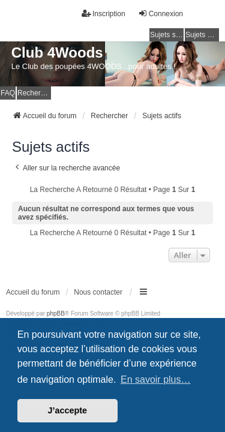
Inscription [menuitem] (103, 13)
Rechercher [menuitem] (34, 93)
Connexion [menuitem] (160, 13)
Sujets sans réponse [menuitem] (167, 35)
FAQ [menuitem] (8, 93)
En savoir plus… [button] (156, 379)
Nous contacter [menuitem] (98, 292)
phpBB (56, 313)
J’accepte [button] (68, 410)
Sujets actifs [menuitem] (202, 35)
